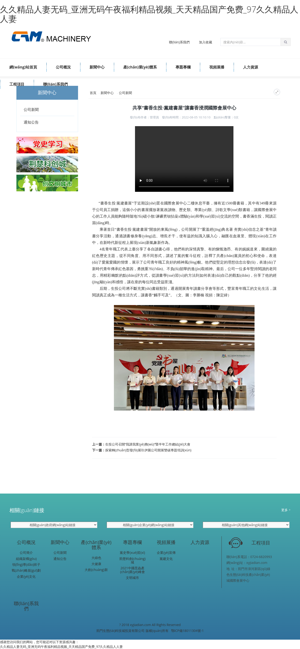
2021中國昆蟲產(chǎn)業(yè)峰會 (132, 570)
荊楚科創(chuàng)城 (132, 560)
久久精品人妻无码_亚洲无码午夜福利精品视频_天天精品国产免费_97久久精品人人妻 (149, 14)
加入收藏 (205, 42)
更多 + (286, 510)
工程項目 (16, 84)
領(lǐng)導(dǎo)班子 (26, 564)
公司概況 (63, 67)
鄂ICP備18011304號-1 (187, 630)
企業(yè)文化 (26, 576)
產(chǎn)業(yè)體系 (140, 67)
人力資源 (250, 67)
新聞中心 (97, 67)
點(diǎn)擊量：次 (226, 117)
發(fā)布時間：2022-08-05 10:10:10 (186, 117)
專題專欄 (183, 67)
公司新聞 (31, 109)
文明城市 (132, 577)
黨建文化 (166, 558)
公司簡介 (26, 552)
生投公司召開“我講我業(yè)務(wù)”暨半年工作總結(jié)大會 (148, 444)
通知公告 (31, 122)
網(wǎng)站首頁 (23, 67)
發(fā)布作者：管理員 (144, 117)
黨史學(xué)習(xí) (132, 552)
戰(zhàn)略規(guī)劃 (26, 570)
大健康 (96, 564)
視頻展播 (216, 67)
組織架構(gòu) (26, 558)
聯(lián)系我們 (179, 42)
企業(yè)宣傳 (166, 552)
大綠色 (96, 557)
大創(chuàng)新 (96, 569)
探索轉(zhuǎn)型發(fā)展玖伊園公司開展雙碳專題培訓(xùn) (148, 450)
